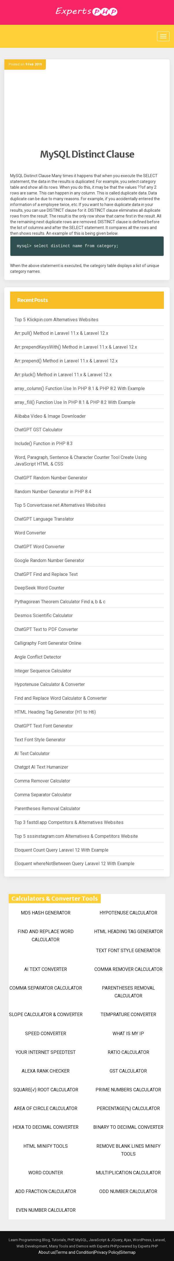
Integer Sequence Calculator (42, 671)
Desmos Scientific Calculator (43, 615)
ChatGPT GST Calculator (38, 429)
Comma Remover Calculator (42, 781)
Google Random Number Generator (49, 560)
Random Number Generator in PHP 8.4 (52, 491)
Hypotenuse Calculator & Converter (49, 684)
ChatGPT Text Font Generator (43, 726)
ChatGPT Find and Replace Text (46, 574)
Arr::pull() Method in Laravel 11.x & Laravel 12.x (61, 333)
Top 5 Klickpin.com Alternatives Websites (56, 319)
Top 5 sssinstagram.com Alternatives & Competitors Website (76, 836)
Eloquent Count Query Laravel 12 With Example (61, 850)
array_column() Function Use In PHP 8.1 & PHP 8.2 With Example (79, 388)
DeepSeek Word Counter (39, 588)
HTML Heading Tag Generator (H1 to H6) (55, 712)
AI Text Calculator (32, 753)
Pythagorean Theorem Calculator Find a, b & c (59, 601)
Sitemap (128, 1252)
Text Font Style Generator (40, 739)
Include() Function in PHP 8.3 (43, 443)
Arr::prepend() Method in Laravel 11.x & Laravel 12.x (66, 361)
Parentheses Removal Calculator (47, 808)
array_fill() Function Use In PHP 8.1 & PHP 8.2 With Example (74, 402)
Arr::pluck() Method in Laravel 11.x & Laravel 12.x (63, 374)
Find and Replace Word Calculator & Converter (60, 698)
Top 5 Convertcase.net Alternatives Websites (60, 505)
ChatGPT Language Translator (44, 519)
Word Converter (30, 533)
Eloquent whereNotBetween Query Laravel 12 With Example (74, 863)
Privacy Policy (106, 1252)
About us (46, 1252)
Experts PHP (147, 1246)
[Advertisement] (87, 108)
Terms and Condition (74, 1252)
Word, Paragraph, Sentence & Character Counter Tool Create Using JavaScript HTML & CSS (80, 461)
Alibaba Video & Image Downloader (50, 416)
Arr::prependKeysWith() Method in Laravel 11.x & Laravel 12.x (75, 347)
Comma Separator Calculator (43, 794)
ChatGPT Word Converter (39, 546)
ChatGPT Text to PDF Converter (46, 629)
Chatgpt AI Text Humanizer (41, 767)
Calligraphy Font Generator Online (47, 643)
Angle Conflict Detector (37, 657)
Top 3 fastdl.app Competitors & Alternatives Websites (69, 822)
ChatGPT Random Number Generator (50, 478)
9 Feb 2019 (33, 64)
